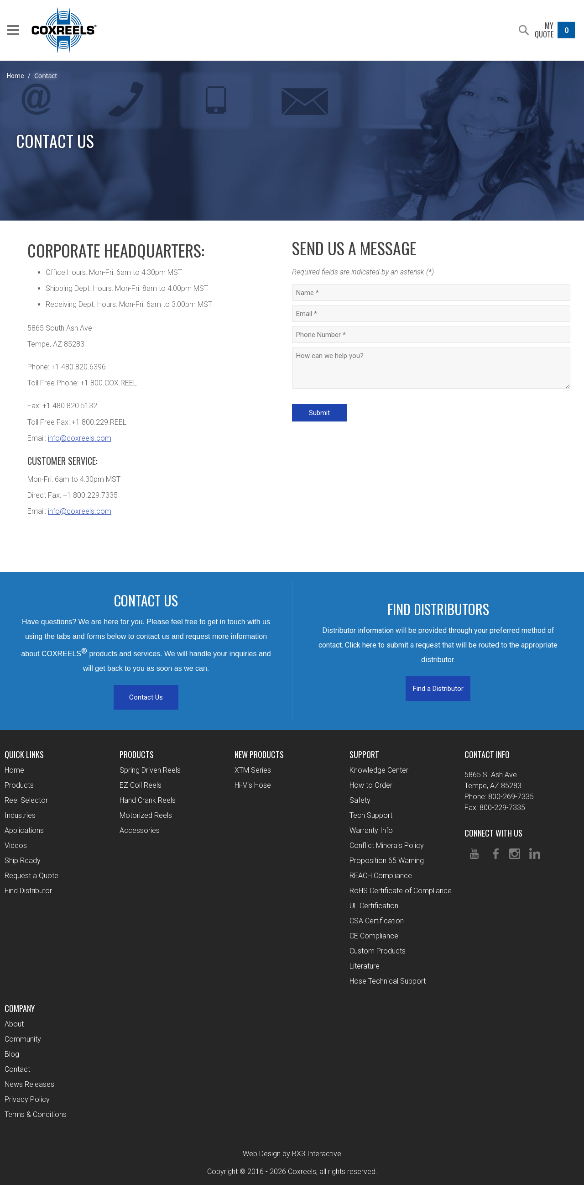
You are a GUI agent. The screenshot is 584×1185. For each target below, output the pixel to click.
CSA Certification (376, 920)
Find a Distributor (438, 689)
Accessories (140, 830)
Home (15, 75)
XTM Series (253, 770)
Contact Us (146, 697)
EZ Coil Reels (141, 785)
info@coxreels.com (79, 438)
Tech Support (370, 815)
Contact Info (487, 754)
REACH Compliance (380, 875)
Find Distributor (28, 890)
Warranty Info (371, 830)
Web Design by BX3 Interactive (292, 1153)
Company (20, 1008)
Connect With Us (493, 833)
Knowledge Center (378, 770)
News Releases (29, 1084)
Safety (359, 800)
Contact (17, 1069)
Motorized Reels (146, 815)
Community (23, 1039)
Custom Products (377, 951)
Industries (20, 815)
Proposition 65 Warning (386, 860)
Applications (24, 830)
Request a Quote (31, 875)
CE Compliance (373, 936)
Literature (364, 966)
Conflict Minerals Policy (386, 845)
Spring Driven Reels (150, 770)
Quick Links (24, 754)
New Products (259, 754)
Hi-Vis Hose (253, 785)
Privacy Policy (27, 1099)
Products (19, 785)
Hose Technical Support (387, 981)
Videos (16, 845)
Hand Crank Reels (148, 800)
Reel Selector (26, 800)
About (14, 1024)
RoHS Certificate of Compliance (400, 890)
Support (364, 754)
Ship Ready (23, 860)
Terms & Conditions (36, 1114)
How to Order (370, 785)
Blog (12, 1054)
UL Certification (373, 905)
